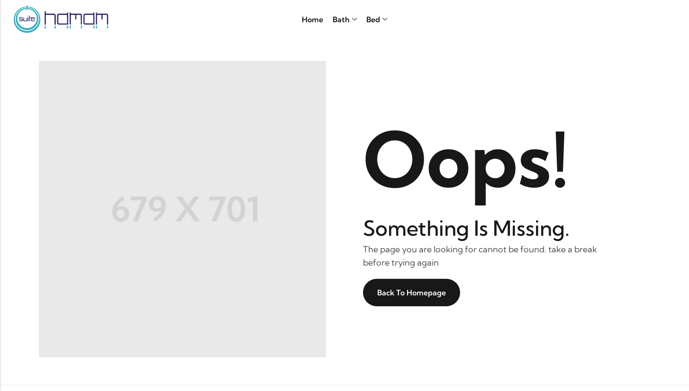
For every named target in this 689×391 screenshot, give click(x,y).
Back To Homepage (411, 292)
